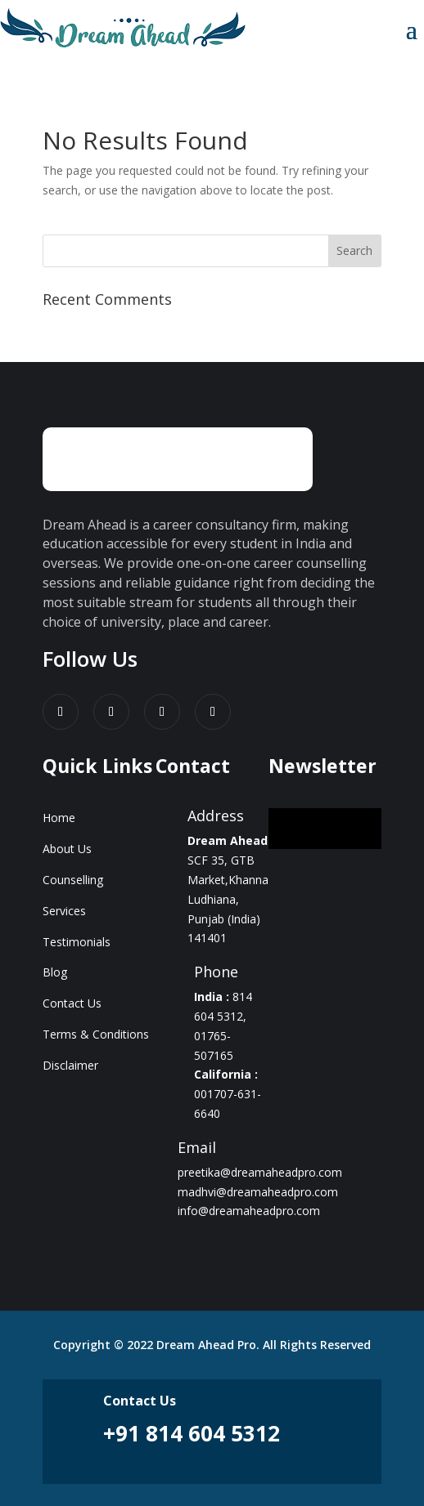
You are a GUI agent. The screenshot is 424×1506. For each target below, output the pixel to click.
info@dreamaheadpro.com (249, 1210)
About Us (67, 848)
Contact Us (72, 1003)
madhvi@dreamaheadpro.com (258, 1192)
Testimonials (77, 942)
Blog (55, 972)
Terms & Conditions (96, 1034)
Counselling (73, 879)
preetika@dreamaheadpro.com (260, 1172)
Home (59, 817)
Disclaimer (70, 1065)
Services (64, 910)
